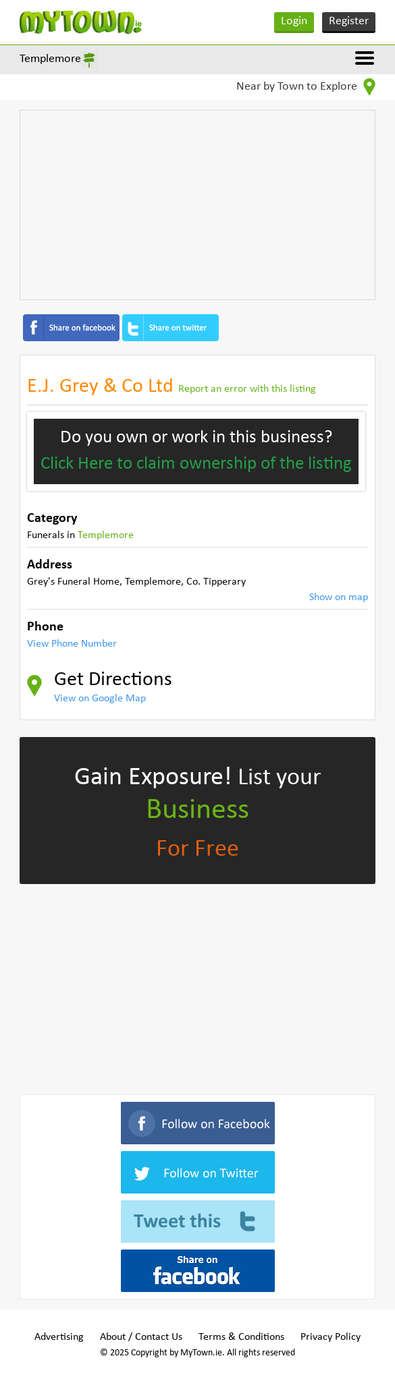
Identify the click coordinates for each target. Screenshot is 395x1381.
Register (349, 21)
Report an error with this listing (247, 389)
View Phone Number (72, 644)
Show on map (338, 597)
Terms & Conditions (241, 1337)
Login (294, 21)
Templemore (50, 59)
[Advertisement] (197, 205)
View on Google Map (100, 698)
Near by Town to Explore (305, 87)
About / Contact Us (141, 1337)
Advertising (59, 1337)
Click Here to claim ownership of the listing (196, 464)
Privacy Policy (330, 1337)
